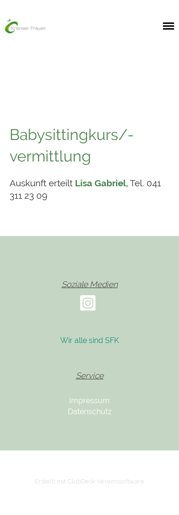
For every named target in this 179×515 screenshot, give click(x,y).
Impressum (89, 400)
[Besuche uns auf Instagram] (87, 305)
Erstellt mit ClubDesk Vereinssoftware (89, 481)
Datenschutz (90, 411)
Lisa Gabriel (100, 183)
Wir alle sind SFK (89, 340)
